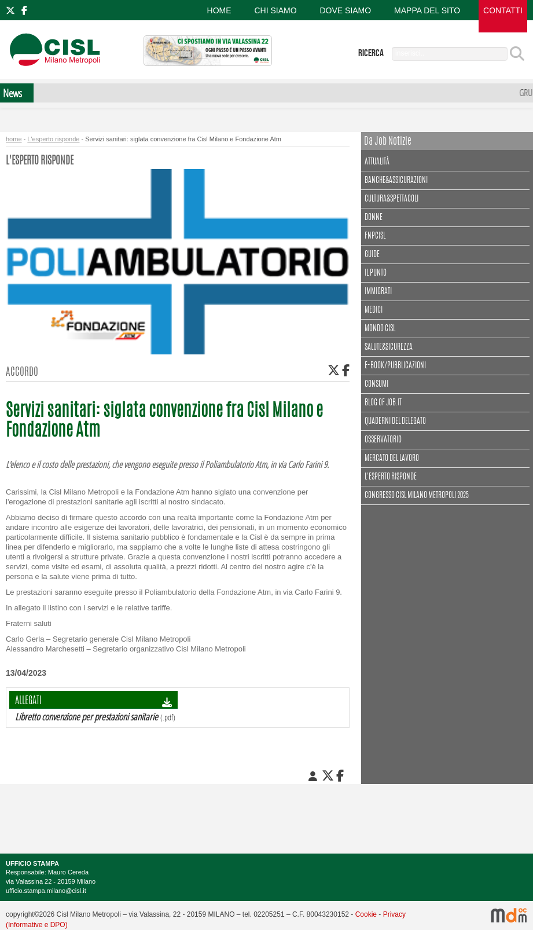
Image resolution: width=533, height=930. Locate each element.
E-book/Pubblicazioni (395, 366)
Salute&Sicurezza (389, 347)
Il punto (376, 273)
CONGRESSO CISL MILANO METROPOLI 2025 (417, 496)
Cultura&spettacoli (393, 197)
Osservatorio (383, 440)
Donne (374, 218)
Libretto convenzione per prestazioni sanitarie (86, 716)
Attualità (378, 160)
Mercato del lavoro (392, 459)
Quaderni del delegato (395, 422)
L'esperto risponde (53, 139)
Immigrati (378, 292)
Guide (372, 255)
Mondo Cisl (380, 329)
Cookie (366, 914)
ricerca (371, 53)
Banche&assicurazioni (396, 181)
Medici (374, 310)
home (14, 139)
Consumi (376, 384)
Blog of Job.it (383, 403)
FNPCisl (375, 236)
